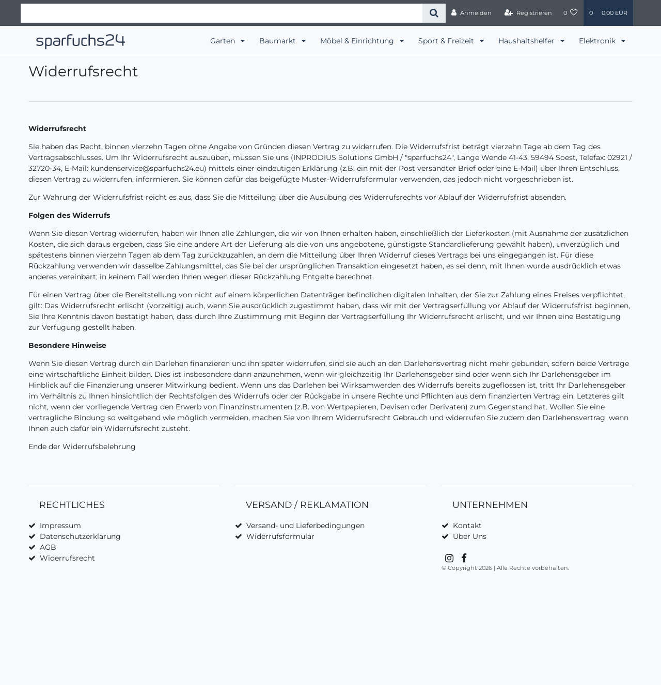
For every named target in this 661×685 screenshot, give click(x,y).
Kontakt (467, 525)
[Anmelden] (471, 13)
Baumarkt (278, 40)
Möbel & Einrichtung (358, 40)
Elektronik (598, 40)
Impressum (60, 525)
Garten (223, 40)
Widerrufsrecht (67, 558)
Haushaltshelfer (527, 40)
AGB (48, 547)
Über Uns (469, 536)
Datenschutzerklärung (80, 536)
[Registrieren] (528, 13)
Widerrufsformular (280, 536)
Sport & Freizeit (447, 40)
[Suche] (434, 13)
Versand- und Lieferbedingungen (305, 525)
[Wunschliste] (571, 13)
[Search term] (221, 13)
